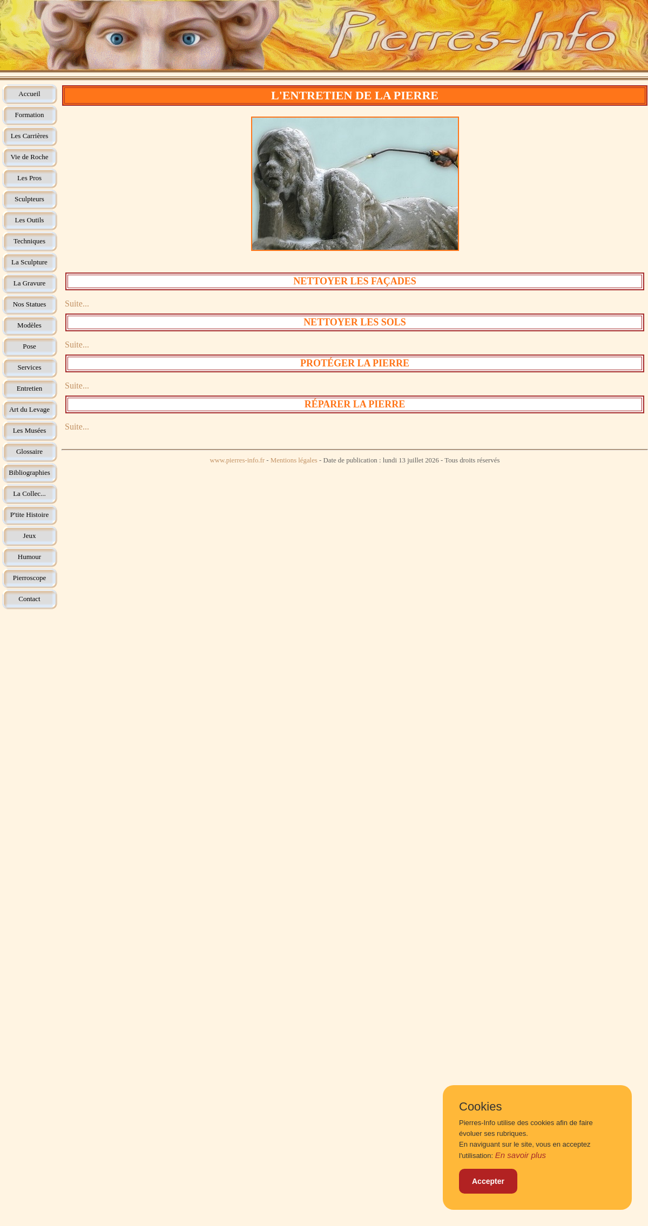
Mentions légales (294, 460)
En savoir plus (520, 1155)
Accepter (488, 1181)
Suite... (77, 303)
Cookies (480, 1106)
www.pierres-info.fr (237, 460)
